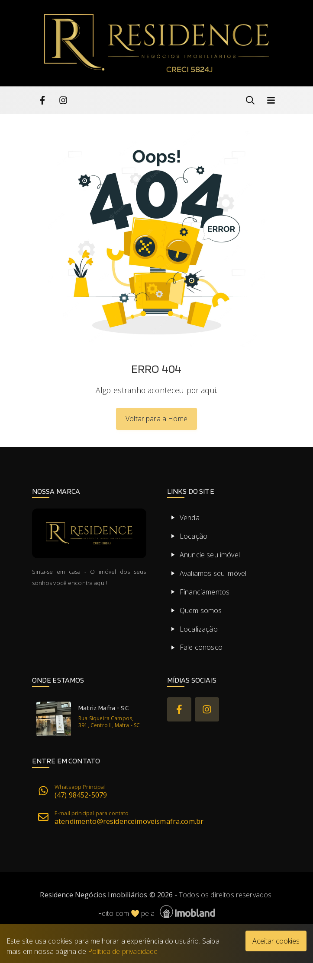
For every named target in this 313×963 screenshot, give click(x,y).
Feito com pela (157, 912)
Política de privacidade (123, 951)
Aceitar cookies (276, 941)
